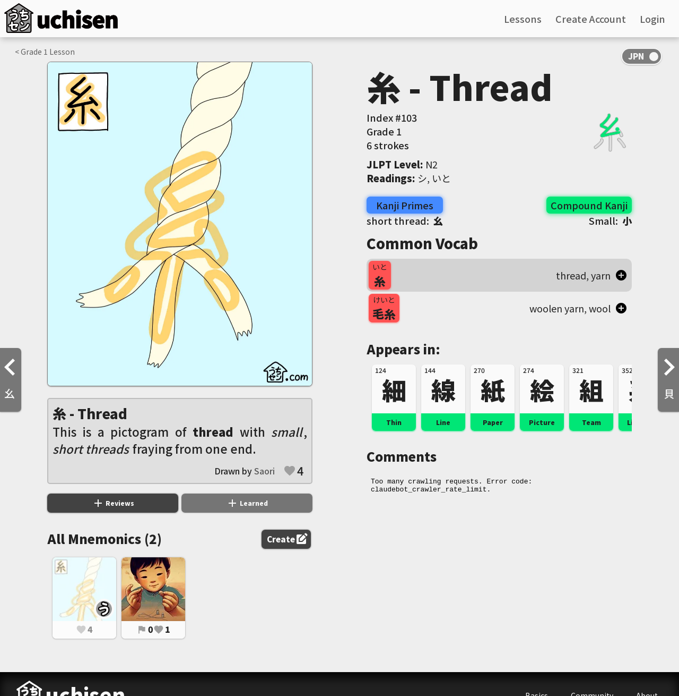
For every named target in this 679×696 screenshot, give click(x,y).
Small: (610, 220)
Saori (264, 470)
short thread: (405, 220)
